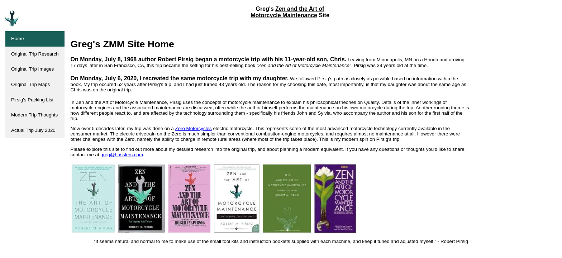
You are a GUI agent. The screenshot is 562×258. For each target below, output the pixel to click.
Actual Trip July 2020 (33, 130)
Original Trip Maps (30, 84)
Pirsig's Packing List (32, 99)
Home (17, 38)
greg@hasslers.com (121, 154)
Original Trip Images (32, 69)
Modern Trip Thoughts (34, 115)
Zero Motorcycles (193, 128)
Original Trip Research (35, 54)
